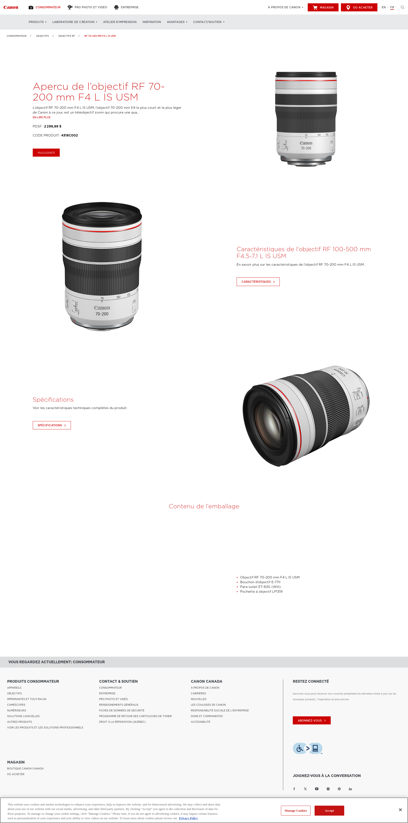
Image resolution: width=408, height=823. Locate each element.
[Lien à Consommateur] (11, 7)
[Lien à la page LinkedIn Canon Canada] (350, 788)
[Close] (400, 810)
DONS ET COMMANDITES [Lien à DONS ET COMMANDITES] (207, 716)
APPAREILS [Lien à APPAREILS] (14, 687)
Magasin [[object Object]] (323, 7)
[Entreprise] (127, 7)
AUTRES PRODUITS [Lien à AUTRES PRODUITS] (19, 721)
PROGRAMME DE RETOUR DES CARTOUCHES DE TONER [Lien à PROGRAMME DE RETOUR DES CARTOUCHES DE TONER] (135, 716)
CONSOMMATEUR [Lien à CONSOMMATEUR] (110, 687)
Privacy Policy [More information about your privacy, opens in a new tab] (188, 818)
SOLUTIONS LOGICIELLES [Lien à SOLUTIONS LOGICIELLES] (23, 716)
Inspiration (151, 22)
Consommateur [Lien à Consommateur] (17, 36)
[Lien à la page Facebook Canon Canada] (294, 788)
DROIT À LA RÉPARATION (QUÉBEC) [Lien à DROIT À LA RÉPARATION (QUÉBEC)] (122, 721)
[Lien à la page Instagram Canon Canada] (328, 788)
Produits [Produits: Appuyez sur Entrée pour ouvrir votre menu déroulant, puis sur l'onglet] (36, 22)
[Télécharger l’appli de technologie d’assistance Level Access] (307, 749)
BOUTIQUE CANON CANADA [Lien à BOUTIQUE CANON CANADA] (25, 768)
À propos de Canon (284, 7)
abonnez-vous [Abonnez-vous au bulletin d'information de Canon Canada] (312, 720)
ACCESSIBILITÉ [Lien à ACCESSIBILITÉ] (200, 721)
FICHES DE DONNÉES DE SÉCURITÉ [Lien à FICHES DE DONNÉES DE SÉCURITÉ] (121, 710)
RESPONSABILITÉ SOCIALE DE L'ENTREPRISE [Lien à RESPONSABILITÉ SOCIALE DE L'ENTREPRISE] (220, 710)
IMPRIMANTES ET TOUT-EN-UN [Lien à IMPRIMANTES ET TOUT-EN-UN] (26, 699)
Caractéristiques (259, 302)
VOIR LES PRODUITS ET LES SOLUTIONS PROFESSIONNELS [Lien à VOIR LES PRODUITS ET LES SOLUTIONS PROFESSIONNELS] (45, 727)
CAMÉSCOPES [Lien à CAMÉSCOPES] (16, 704)
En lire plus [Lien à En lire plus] (41, 137)
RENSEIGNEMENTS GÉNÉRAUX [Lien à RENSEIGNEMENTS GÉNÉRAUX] (118, 704)
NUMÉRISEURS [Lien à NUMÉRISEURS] (16, 710)
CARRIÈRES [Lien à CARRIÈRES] (198, 693)
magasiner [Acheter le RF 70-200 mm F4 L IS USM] (46, 173)
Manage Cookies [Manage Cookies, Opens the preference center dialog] (296, 810)
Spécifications (52, 446)
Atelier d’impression (120, 22)
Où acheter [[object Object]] (359, 7)
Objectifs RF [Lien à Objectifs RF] (66, 36)
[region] (204, 810)
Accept (329, 810)
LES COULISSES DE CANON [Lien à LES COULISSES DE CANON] (208, 704)
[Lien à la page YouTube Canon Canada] (317, 788)
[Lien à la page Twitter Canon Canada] (305, 788)
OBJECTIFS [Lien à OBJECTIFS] (42, 36)
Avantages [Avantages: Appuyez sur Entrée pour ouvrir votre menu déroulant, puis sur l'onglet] (175, 22)
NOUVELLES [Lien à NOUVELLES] (198, 699)
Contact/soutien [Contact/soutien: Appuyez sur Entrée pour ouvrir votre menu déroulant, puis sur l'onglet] (207, 22)
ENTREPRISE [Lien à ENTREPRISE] (107, 693)
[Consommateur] (45, 7)
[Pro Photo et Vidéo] (88, 7)
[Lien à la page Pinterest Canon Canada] (339, 788)
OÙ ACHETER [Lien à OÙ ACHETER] (15, 774)
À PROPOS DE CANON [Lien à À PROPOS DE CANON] (205, 687)
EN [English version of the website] (384, 7)
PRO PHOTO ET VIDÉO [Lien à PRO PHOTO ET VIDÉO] (113, 699)
